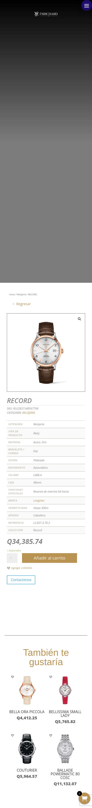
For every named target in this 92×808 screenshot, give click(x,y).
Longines (38, 500)
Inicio (12, 294)
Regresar (23, 303)
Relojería (21, 294)
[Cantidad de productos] (12, 558)
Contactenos (21, 579)
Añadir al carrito (49, 558)
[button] (86, 5)
